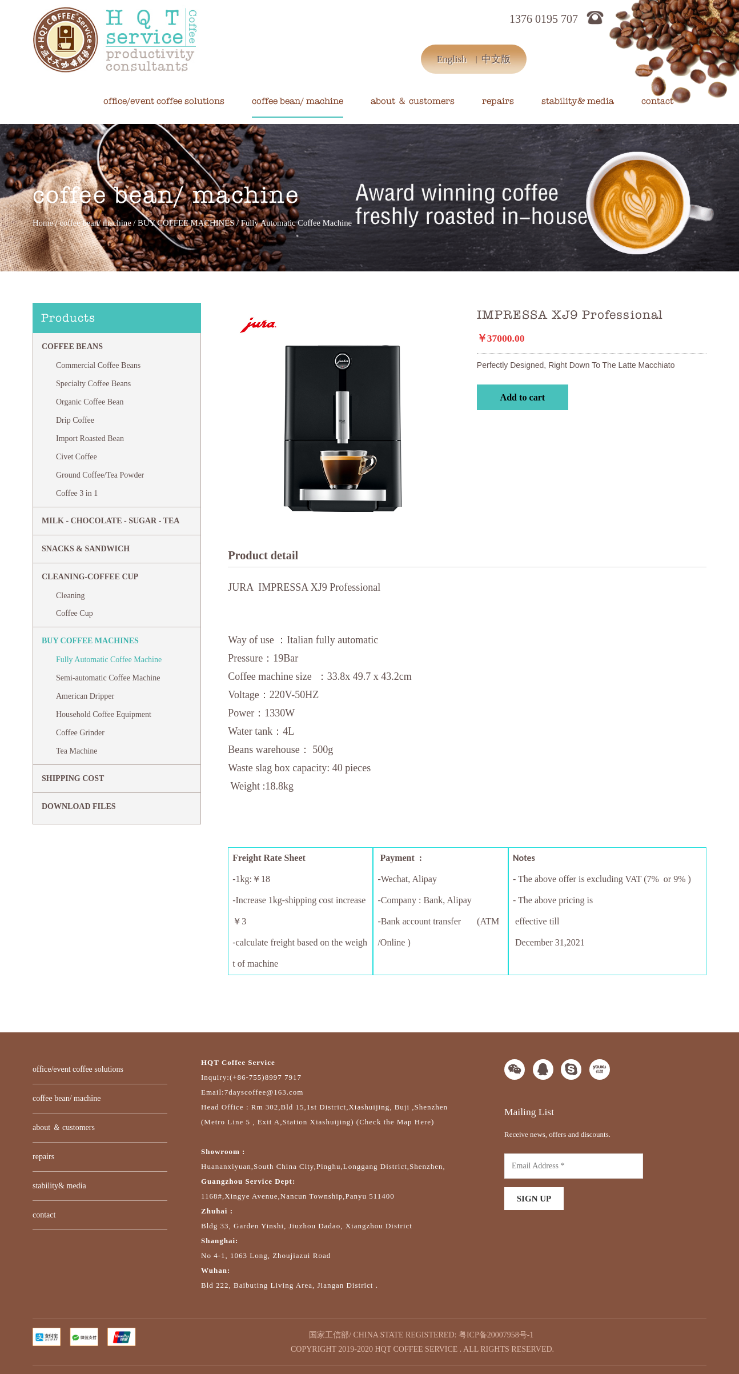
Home (43, 222)
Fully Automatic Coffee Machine (109, 659)
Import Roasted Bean (90, 438)
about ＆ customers (413, 101)
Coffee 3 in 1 (77, 493)
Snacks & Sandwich (86, 548)
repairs (498, 101)
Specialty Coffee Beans (93, 383)
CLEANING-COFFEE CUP (90, 576)
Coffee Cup (74, 613)
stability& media (577, 101)
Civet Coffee (76, 456)
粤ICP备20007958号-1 (496, 1335)
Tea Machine (76, 751)
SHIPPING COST (73, 778)
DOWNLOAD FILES (79, 806)
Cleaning (70, 595)
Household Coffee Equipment (103, 714)
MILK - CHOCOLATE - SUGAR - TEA (110, 520)
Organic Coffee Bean (89, 402)
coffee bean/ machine (297, 101)
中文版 (496, 59)
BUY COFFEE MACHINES (186, 222)
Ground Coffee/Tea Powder (100, 475)
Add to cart (522, 397)
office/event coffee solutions (163, 101)
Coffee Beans (72, 346)
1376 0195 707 (543, 19)
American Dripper (85, 696)
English (452, 59)
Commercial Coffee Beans (98, 365)
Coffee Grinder (80, 732)
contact (657, 101)
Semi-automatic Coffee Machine (108, 678)
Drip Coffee (75, 420)
